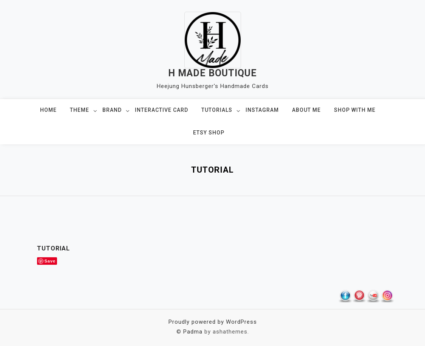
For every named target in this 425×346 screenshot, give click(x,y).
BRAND (112, 110)
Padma (192, 331)
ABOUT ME (306, 110)
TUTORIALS (216, 110)
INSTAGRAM (262, 110)
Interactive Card (161, 110)
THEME (79, 110)
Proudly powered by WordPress (212, 321)
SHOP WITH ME (355, 110)
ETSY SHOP (208, 133)
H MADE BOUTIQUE (212, 73)
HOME (48, 110)
